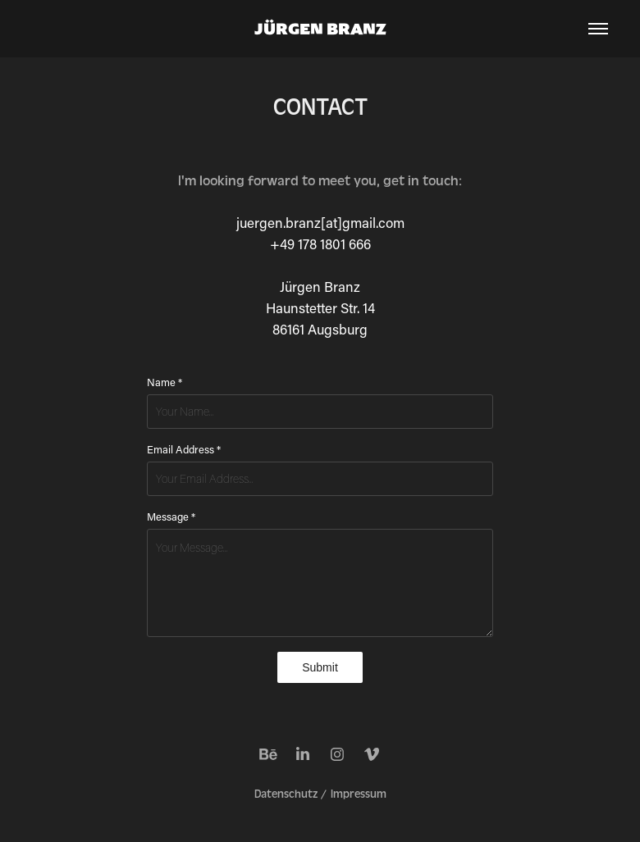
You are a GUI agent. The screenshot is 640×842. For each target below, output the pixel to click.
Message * (171, 516)
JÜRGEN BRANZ (320, 28)
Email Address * (184, 449)
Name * (164, 382)
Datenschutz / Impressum (320, 794)
